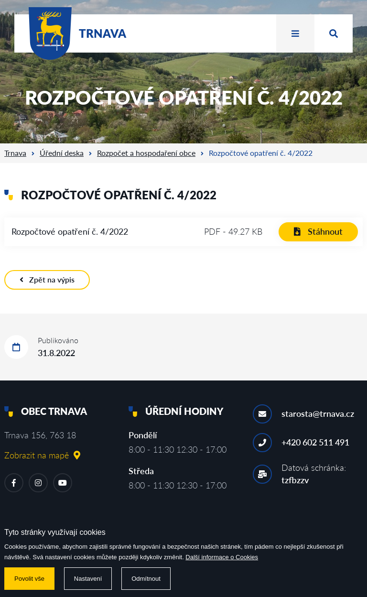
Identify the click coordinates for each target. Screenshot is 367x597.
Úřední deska (62, 152)
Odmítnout (146, 578)
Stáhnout (318, 231)
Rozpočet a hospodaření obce (146, 152)
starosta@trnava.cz (317, 413)
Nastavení (88, 578)
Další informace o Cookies (221, 557)
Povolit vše (29, 578)
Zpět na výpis (47, 279)
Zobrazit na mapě (42, 455)
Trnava (15, 152)
